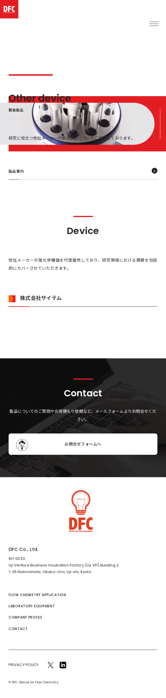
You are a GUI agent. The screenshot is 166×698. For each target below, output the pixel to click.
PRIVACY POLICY (24, 664)
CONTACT (18, 629)
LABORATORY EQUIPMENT (32, 606)
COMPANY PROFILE (25, 617)
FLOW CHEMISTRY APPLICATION (37, 595)
